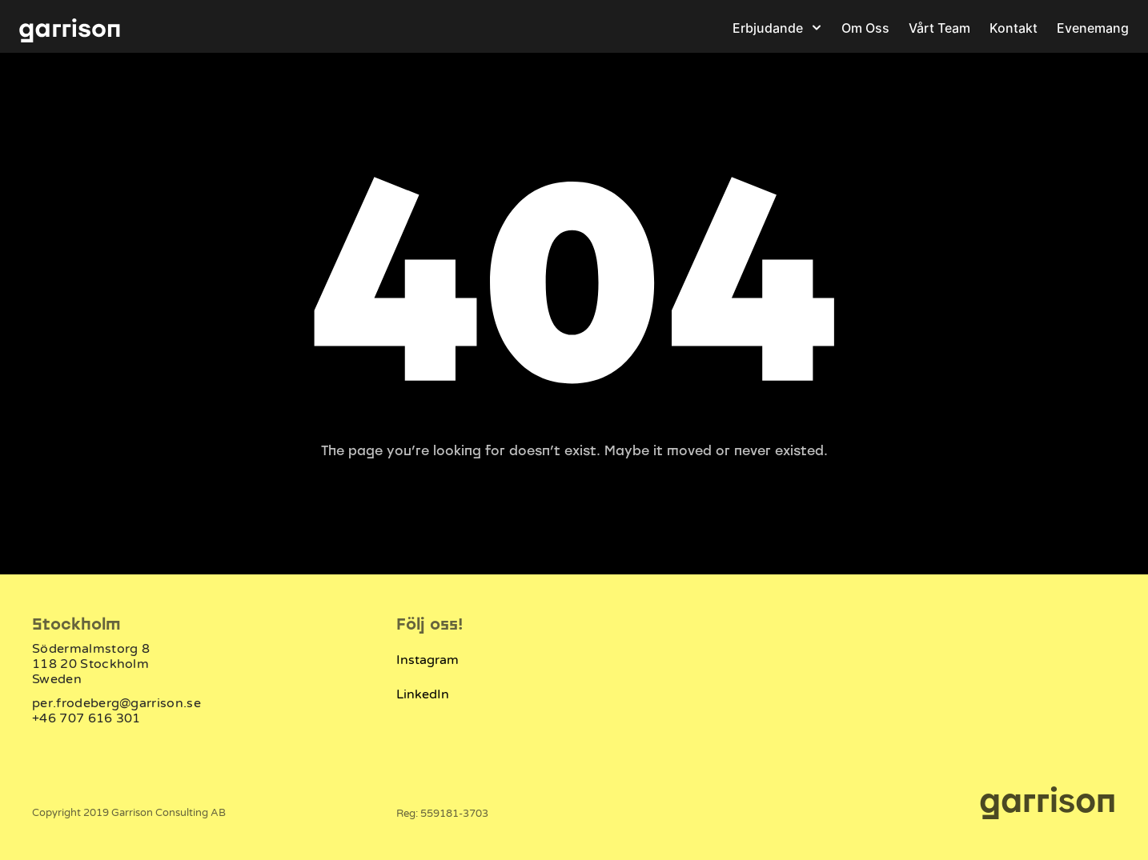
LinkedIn (422, 694)
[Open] (816, 27)
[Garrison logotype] (69, 28)
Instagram (427, 660)
